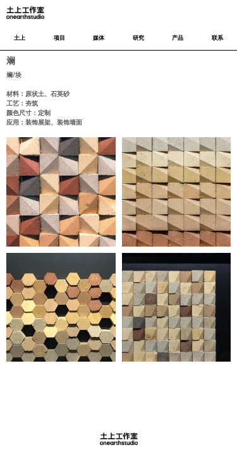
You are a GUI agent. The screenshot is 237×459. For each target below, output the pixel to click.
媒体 (98, 38)
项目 (59, 38)
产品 (177, 38)
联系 (217, 38)
